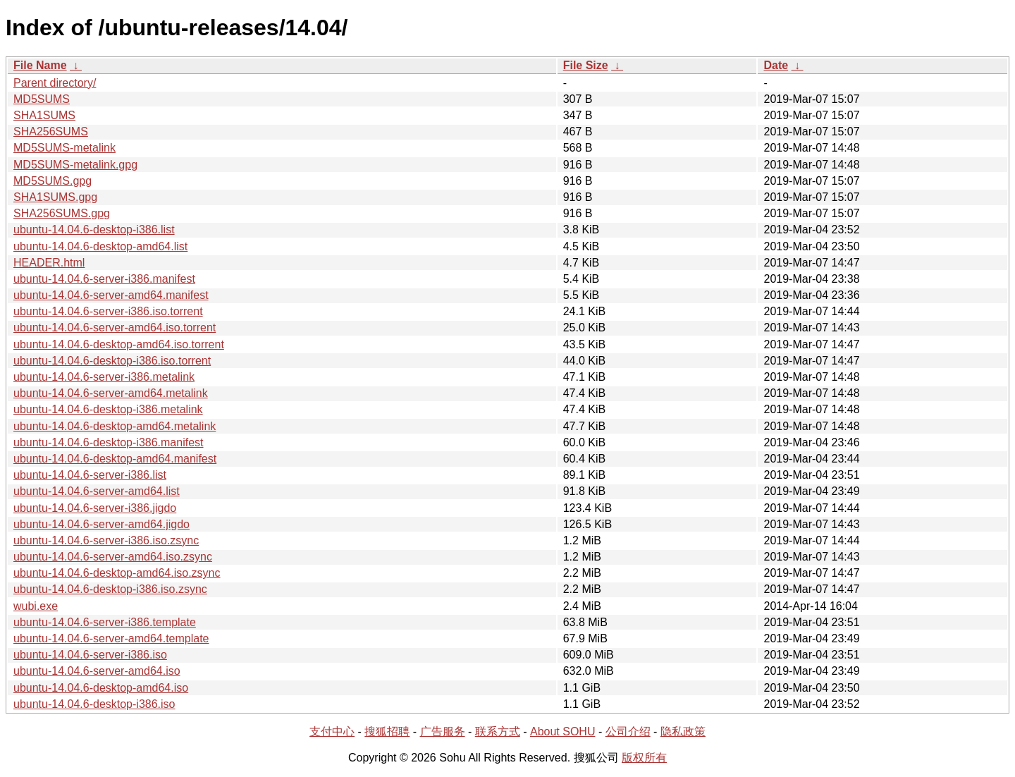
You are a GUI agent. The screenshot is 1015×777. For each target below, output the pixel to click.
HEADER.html (49, 263)
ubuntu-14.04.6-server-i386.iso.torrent (108, 311)
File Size (585, 65)
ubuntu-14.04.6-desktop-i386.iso (94, 704)
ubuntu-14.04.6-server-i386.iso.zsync (106, 540)
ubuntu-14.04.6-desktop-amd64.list (100, 246)
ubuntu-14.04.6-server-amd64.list (96, 491)
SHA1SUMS (44, 115)
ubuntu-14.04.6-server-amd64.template (111, 638)
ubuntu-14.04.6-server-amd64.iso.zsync (112, 557)
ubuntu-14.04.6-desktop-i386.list (94, 229)
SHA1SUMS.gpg (55, 197)
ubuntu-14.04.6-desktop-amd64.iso (100, 688)
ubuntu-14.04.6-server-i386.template (104, 622)
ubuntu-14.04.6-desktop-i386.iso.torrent (112, 361)
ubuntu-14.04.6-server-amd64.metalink (110, 393)
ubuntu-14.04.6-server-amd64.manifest (111, 295)
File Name (40, 65)
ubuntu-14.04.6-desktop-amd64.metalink (114, 426)
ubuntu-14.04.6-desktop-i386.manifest (108, 442)
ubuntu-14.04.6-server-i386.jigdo (94, 508)
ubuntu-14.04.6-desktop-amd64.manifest (114, 459)
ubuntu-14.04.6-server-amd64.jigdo (101, 524)
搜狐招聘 (387, 732)
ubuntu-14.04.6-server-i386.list (89, 475)
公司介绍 (628, 732)
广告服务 (442, 732)
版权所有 (644, 758)
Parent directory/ (54, 83)
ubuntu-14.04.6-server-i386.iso (90, 655)
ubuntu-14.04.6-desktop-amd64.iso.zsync (117, 573)
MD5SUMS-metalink (64, 148)
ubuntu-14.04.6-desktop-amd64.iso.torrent (118, 344)
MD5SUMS (41, 99)
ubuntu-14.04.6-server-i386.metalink (104, 377)
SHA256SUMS (50, 131)
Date (775, 65)
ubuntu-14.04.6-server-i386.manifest (104, 279)
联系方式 (497, 732)
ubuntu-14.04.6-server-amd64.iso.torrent (114, 328)
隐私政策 (683, 732)
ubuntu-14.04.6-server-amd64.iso (96, 671)
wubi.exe (35, 606)
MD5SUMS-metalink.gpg (75, 165)
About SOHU (562, 732)
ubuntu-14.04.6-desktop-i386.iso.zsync (110, 589)
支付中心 (332, 732)
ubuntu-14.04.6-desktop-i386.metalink (108, 409)
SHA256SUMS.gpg (61, 213)
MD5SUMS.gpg (52, 181)
